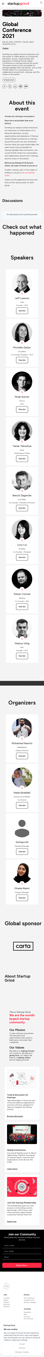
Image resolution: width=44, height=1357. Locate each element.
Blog (25, 1314)
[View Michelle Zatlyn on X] (22, 343)
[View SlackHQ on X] (22, 441)
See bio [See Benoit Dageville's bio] (22, 508)
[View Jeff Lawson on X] (22, 293)
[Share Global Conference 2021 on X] (10, 86)
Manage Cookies (22, 1352)
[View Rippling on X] (22, 589)
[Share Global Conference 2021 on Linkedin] (15, 86)
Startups (6, 1302)
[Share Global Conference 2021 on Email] (20, 86)
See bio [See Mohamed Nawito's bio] (22, 756)
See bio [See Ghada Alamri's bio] (22, 898)
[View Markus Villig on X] (22, 638)
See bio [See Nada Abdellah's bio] (22, 805)
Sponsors (7, 1304)
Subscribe (21, 1265)
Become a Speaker (30, 1302)
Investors (7, 1298)
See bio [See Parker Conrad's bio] (22, 606)
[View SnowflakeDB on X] (22, 491)
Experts (6, 1300)
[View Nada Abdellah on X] (22, 788)
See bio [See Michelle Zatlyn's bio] (22, 360)
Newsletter (27, 1312)
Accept (22, 1344)
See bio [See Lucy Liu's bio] (22, 557)
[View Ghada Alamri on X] (22, 883)
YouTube (27, 1316)
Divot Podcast (28, 1319)
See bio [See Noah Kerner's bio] (22, 409)
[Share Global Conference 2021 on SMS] (26, 86)
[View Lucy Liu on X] (22, 540)
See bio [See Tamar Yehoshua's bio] (22, 458)
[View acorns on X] (22, 392)
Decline (22, 1348)
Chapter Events (29, 1300)
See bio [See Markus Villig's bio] (22, 656)
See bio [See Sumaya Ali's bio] (22, 851)
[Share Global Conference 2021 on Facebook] (4, 86)
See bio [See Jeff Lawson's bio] (22, 311)
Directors (7, 1306)
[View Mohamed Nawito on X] (22, 738)
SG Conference (29, 1298)
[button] (41, 3)
